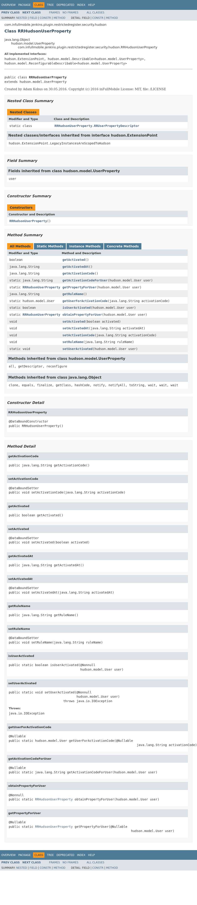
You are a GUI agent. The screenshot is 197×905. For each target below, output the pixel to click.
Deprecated (65, 4)
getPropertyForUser (79, 287)
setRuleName (73, 342)
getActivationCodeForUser (85, 280)
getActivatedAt (76, 266)
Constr (45, 17)
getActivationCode (78, 273)
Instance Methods (85, 246)
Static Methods (50, 246)
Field (33, 17)
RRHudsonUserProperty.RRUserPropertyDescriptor (96, 126)
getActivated (74, 260)
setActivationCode (78, 335)
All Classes (95, 12)
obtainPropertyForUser (82, 314)
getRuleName (73, 294)
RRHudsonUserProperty (28, 221)
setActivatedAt (76, 328)
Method (59, 17)
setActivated (74, 321)
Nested (21, 17)
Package (24, 4)
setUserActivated (78, 349)
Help (91, 4)
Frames (54, 12)
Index (81, 4)
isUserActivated (77, 307)
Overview (8, 4)
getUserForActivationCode (85, 301)
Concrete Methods (123, 246)
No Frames (70, 12)
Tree (50, 4)
